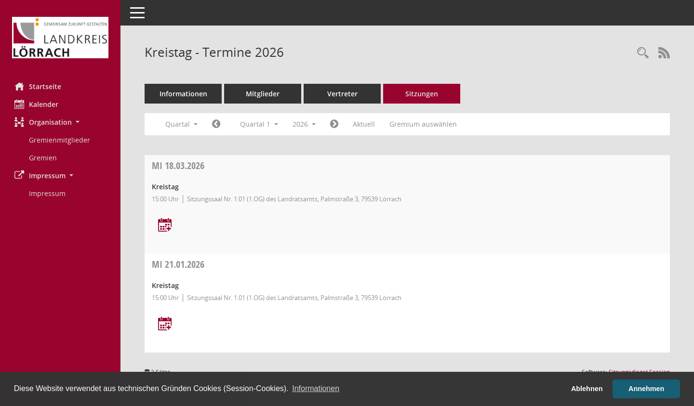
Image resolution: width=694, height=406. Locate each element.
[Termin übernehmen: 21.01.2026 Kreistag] (165, 324)
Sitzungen (421, 93)
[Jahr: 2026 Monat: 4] (334, 124)
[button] (60, 122)
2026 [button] (304, 124)
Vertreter (342, 93)
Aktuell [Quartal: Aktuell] (364, 124)
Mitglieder (263, 93)
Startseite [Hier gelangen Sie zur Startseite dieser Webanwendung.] (37, 86)
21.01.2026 (178, 264)
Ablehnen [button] (587, 389)
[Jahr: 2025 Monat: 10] (216, 124)
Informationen (183, 93)
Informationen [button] (315, 388)
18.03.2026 (178, 165)
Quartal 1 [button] (259, 124)
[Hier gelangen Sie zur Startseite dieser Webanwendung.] (60, 37)
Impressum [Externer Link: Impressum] (47, 193)
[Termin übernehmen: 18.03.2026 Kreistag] (165, 225)
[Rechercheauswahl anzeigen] (643, 53)
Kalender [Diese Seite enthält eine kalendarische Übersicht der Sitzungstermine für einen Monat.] (36, 104)
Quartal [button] (181, 124)
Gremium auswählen (423, 124)
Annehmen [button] (646, 389)
